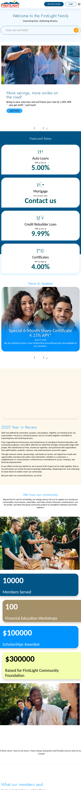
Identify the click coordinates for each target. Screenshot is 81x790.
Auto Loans (40, 158)
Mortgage (40, 191)
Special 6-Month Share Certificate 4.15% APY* (40, 333)
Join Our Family (53, 4)
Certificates (40, 257)
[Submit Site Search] (76, 30)
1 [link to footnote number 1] (6, 104)
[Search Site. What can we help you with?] (40, 30)
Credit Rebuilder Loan (40, 224)
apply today (15, 110)
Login (71, 4)
